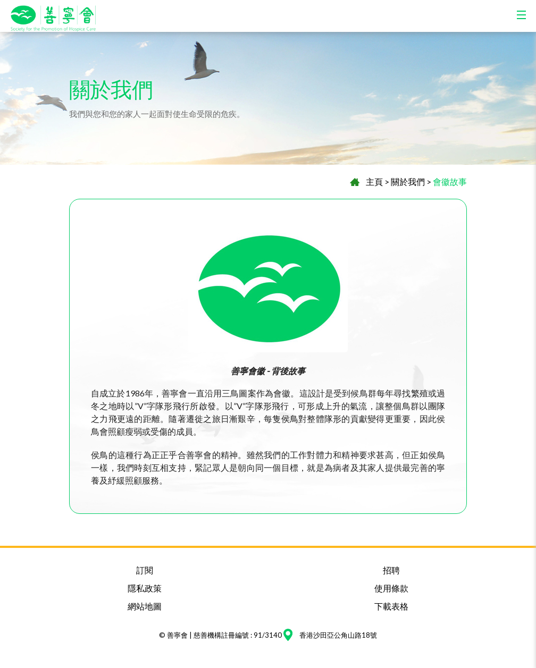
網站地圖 (145, 606)
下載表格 (391, 606)
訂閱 (144, 570)
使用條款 (391, 588)
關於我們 (408, 181)
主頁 (374, 181)
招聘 (391, 570)
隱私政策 (145, 588)
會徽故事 (450, 181)
